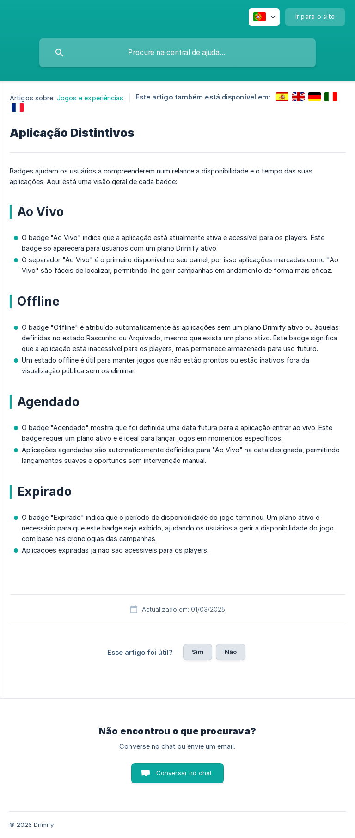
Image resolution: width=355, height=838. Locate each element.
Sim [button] (197, 651)
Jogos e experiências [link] (90, 98)
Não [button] (231, 651)
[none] (264, 17)
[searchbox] (177, 52)
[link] (282, 96)
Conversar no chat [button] (184, 772)
